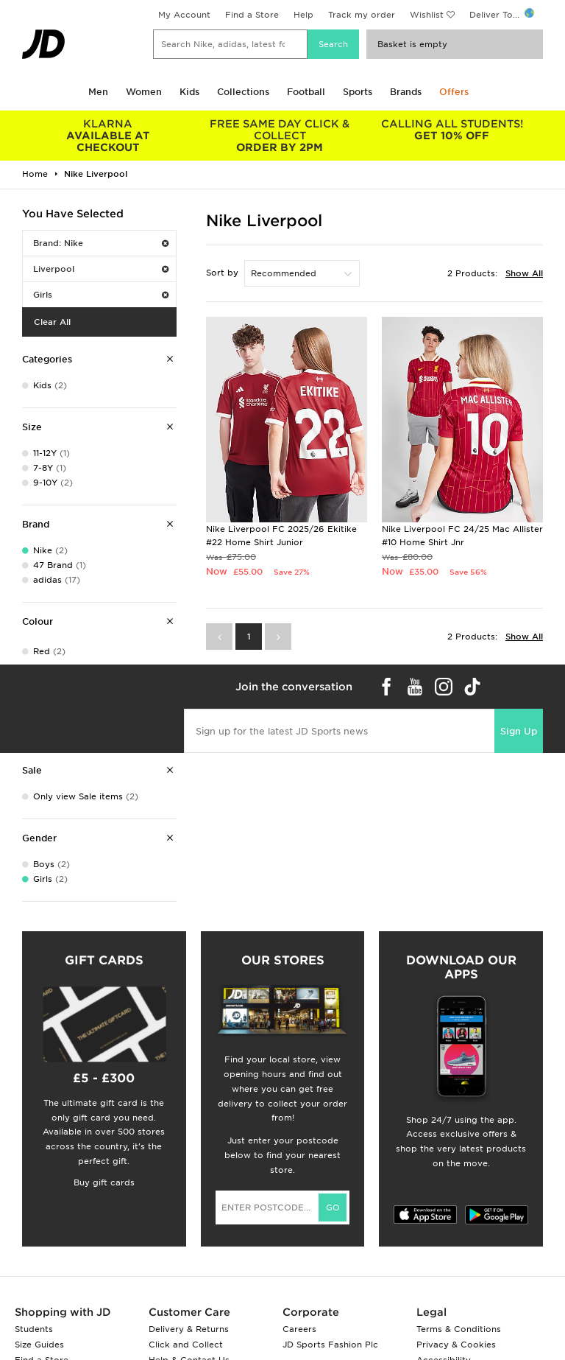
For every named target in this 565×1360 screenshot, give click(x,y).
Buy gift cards (104, 1182)
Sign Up (518, 731)
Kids (189, 91)
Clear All (52, 322)
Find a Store (252, 15)
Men (98, 91)
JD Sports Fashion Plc (330, 1344)
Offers (454, 91)
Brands (406, 91)
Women (144, 91)
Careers (299, 1329)
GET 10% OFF (451, 129)
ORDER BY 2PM (280, 135)
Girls (100, 295)
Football (306, 91)
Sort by (222, 272)
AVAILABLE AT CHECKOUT (108, 135)
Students (34, 1329)
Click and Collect (186, 1344)
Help (303, 15)
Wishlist (427, 15)
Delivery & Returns (189, 1329)
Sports (357, 91)
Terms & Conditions (458, 1329)
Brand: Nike (100, 243)
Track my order (361, 15)
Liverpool (100, 269)
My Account (184, 15)
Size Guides (39, 1344)
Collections (243, 91)
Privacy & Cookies (456, 1344)
